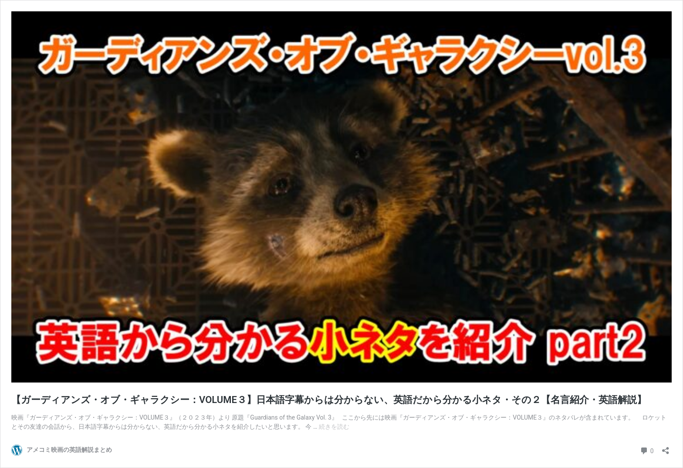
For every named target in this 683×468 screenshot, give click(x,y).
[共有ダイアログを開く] (665, 447)
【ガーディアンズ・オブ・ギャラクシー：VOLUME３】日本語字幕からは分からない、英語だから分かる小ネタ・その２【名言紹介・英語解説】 (328, 399)
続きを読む (334, 426)
